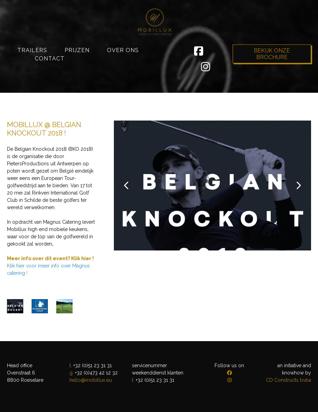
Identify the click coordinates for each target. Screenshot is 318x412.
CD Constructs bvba (288, 380)
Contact (50, 83)
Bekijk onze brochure (272, 78)
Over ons (123, 75)
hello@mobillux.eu (90, 380)
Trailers (32, 75)
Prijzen (77, 75)
